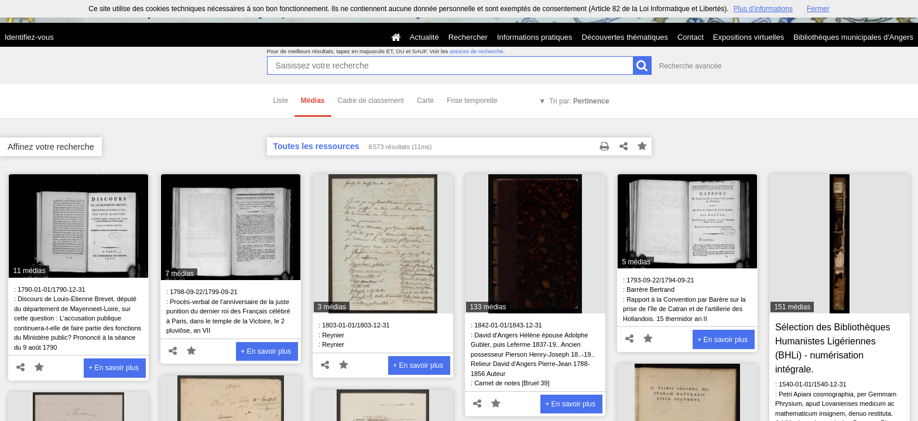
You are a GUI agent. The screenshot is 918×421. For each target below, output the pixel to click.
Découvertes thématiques (625, 37)
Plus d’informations (763, 9)
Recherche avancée (690, 66)
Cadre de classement (371, 100)
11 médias (29, 271)
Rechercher (468, 37)
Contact (690, 37)
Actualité (424, 37)
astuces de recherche (476, 51)
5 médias (636, 262)
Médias (313, 100)
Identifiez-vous (29, 37)
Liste (280, 100)
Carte (425, 100)
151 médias (792, 307)
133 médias (488, 307)
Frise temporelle (472, 100)
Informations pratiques (535, 37)
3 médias (331, 307)
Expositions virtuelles (748, 37)
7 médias (179, 274)
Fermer (818, 9)
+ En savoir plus (113, 368)
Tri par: (579, 101)
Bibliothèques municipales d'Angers (853, 37)
